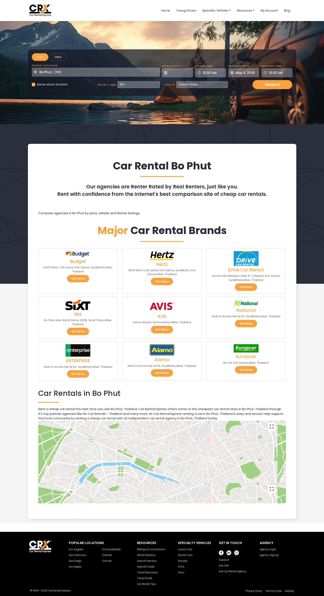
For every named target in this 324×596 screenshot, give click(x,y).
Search (272, 85)
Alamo (162, 360)
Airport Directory (147, 561)
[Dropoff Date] (246, 72)
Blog (287, 10)
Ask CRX (224, 565)
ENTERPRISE (78, 361)
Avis (161, 316)
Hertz (162, 264)
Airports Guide (146, 566)
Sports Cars (185, 555)
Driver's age (107, 84)
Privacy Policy (254, 591)
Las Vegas (75, 566)
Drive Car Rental (246, 270)
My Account (269, 10)
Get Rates (78, 278)
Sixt (78, 314)
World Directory (146, 555)
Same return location (52, 84)
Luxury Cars (185, 549)
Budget (78, 261)
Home (165, 10)
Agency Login (268, 549)
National (246, 310)
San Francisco (77, 555)
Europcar (246, 356)
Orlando (107, 555)
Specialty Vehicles (215, 10)
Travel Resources (147, 572)
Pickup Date (171, 66)
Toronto (107, 561)
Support (224, 560)
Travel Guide (144, 578)
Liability (289, 591)
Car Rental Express (59, 590)
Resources (244, 10)
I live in (169, 84)
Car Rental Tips (146, 584)
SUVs (181, 566)
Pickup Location (44, 65)
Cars (40, 57)
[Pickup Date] (179, 72)
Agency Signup (269, 555)
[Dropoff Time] (279, 72)
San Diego (75, 561)
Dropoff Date (238, 66)
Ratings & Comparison (151, 549)
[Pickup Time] (213, 72)
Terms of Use (274, 591)
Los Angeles (76, 549)
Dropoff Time (271, 66)
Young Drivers (186, 10)
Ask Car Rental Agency (233, 571)
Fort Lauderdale (111, 549)
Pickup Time (204, 66)
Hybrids (182, 561)
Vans (57, 57)
